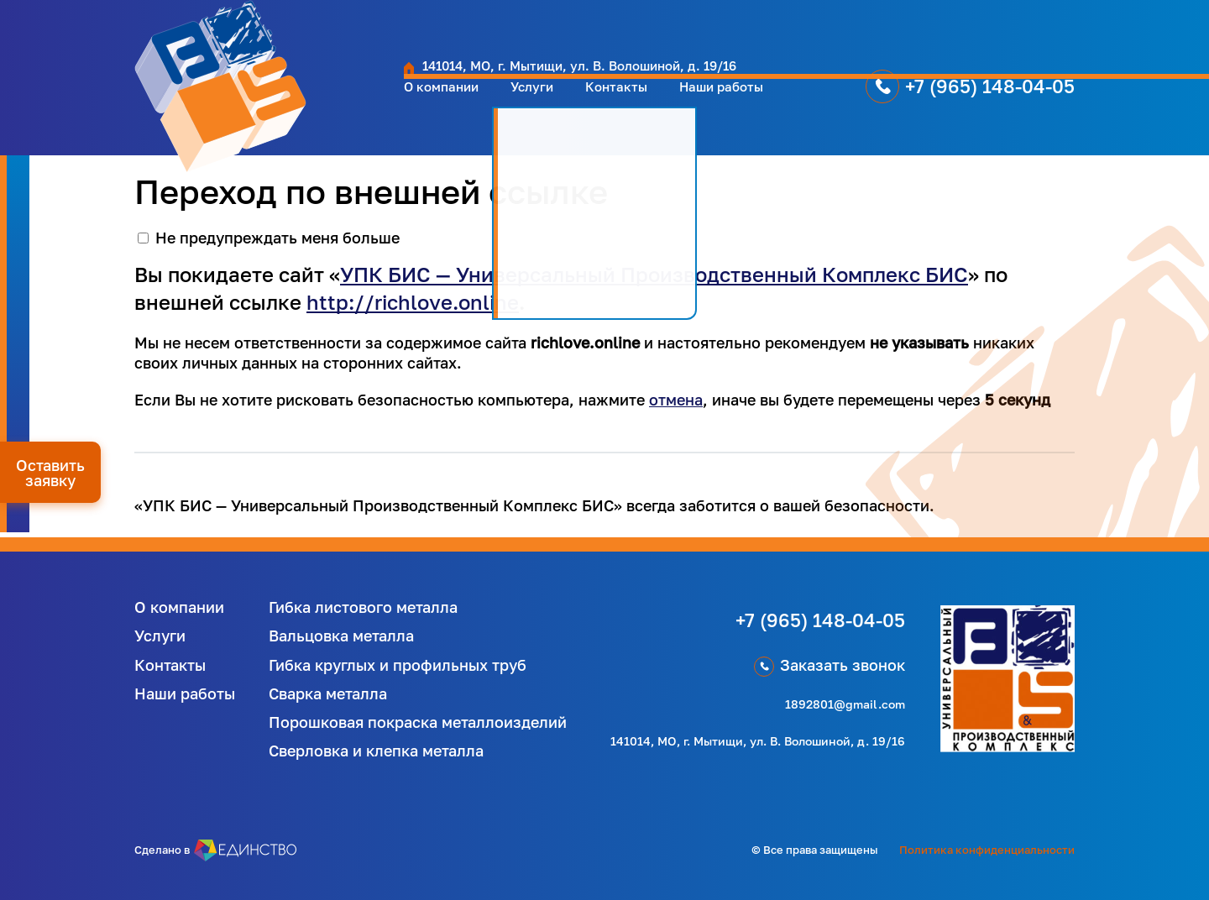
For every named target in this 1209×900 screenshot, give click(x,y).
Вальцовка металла (341, 635)
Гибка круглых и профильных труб (397, 665)
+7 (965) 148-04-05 (928, 103)
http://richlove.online (412, 302)
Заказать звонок (842, 665)
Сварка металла (328, 693)
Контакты (527, 103)
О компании (331, 103)
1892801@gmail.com (845, 704)
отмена (676, 399)
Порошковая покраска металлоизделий (418, 722)
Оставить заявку (50, 472)
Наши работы (644, 103)
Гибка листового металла (363, 607)
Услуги (433, 103)
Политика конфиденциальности (987, 849)
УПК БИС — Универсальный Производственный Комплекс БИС (654, 274)
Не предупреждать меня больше (277, 237)
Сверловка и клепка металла (376, 750)
